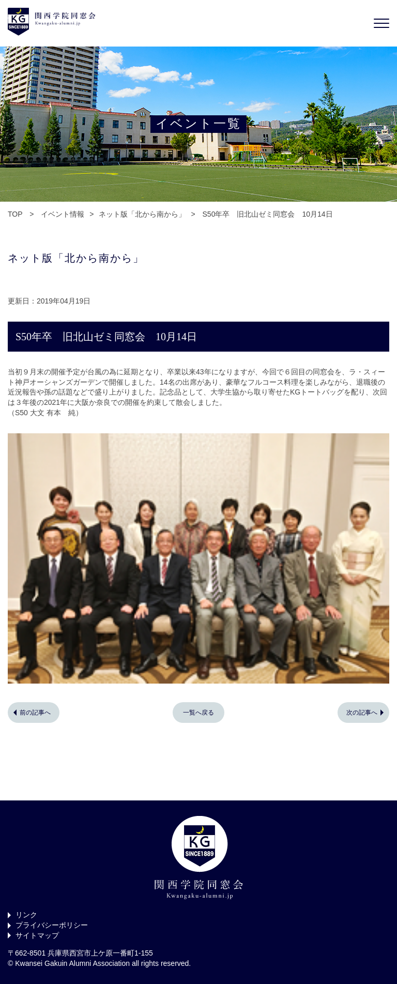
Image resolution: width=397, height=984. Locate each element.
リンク (26, 915)
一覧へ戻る (198, 712)
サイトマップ (37, 935)
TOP (15, 214)
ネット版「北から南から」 (142, 214)
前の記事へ (35, 712)
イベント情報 (62, 214)
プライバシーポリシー (52, 925)
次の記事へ (361, 712)
